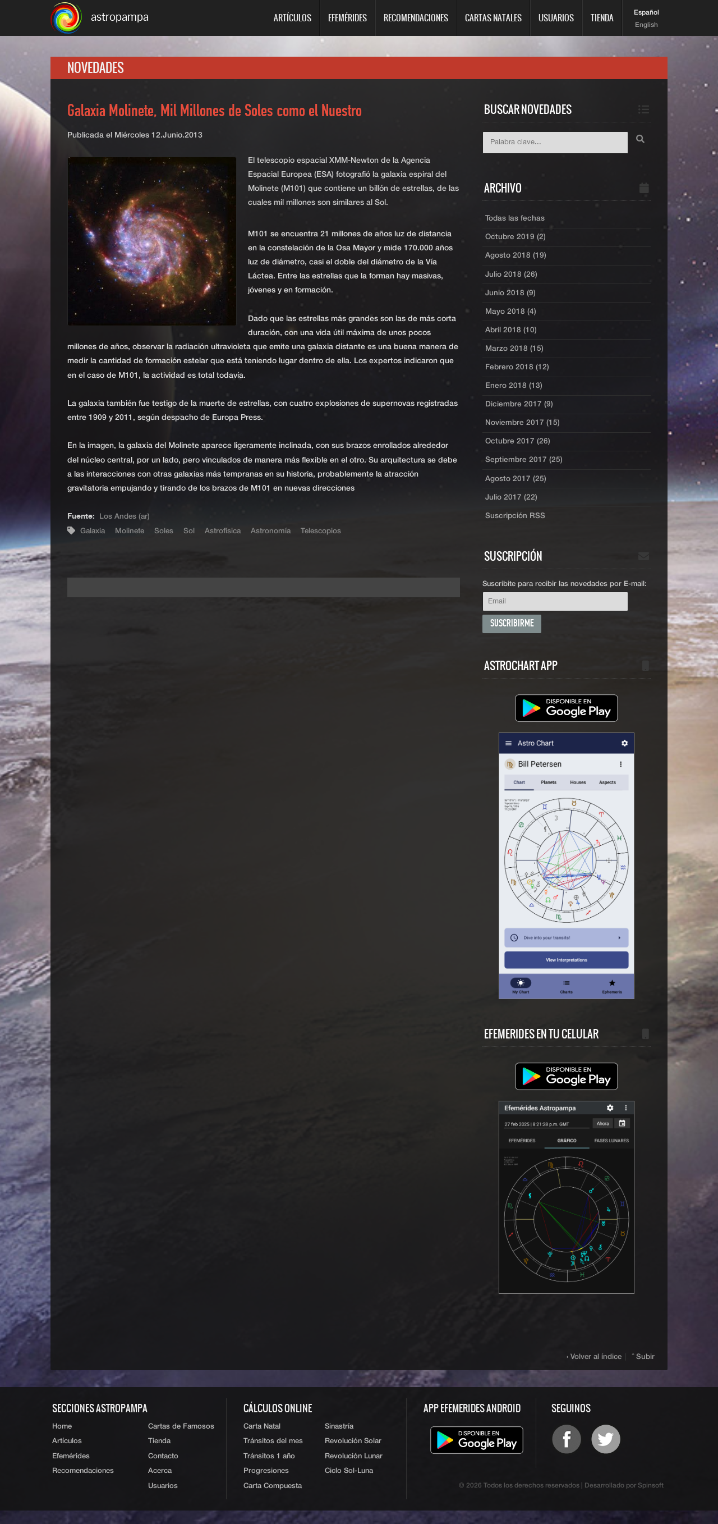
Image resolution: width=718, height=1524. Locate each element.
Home (62, 1437)
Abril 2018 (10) (511, 335)
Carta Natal (261, 1437)
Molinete (133, 533)
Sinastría (339, 1437)
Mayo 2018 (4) (510, 316)
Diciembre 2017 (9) (519, 411)
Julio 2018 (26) (511, 278)
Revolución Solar (353, 1453)
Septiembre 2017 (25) (524, 469)
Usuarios (556, 17)
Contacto (163, 1468)
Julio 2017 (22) (511, 507)
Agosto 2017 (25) (515, 488)
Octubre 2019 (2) (516, 240)
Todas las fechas (515, 221)
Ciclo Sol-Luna (349, 1484)
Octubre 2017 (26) (518, 450)
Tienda (602, 17)
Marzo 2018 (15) (514, 354)
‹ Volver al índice (595, 1367)
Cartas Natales (493, 17)
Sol (194, 533)
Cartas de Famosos (181, 1437)
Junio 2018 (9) (510, 297)
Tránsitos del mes (273, 1453)
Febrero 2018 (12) (517, 373)
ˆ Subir (644, 1367)
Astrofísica (228, 533)
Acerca (160, 1484)
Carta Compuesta (272, 1499)
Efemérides (347, 17)
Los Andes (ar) (125, 519)
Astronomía (277, 533)
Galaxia (94, 533)
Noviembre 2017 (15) (522, 430)
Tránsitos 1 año (269, 1468)
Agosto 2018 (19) (515, 259)
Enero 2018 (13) (513, 392)
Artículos (292, 17)
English (646, 25)
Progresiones (266, 1484)
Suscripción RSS (515, 526)
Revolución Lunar (354, 1468)
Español (646, 13)
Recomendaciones (416, 17)
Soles (168, 533)
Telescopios (330, 533)
